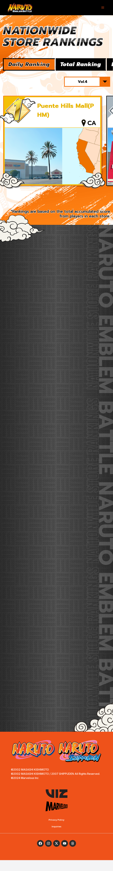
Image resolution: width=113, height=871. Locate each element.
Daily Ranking (34, 66)
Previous (18, 201)
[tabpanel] (52, 145)
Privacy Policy (56, 830)
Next (95, 201)
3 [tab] (65, 200)
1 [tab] (47, 200)
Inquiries (56, 837)
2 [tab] (56, 200)
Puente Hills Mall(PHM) (65, 114)
